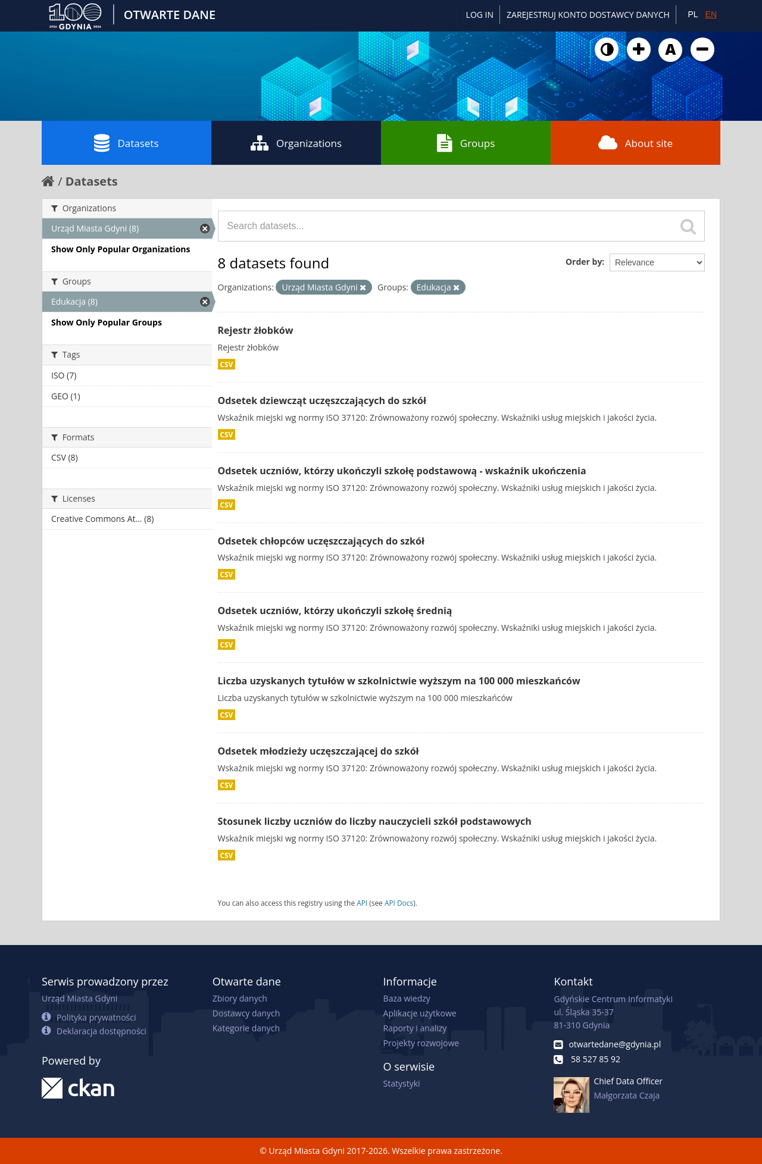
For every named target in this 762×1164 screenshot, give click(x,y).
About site (635, 143)
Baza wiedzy (406, 998)
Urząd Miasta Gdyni (79, 998)
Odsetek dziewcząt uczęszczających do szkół (322, 400)
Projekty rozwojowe (421, 1043)
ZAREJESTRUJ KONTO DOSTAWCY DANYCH (588, 14)
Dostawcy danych (246, 1013)
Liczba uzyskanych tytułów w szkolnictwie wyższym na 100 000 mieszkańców (399, 680)
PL (693, 14)
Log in (480, 14)
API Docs (399, 903)
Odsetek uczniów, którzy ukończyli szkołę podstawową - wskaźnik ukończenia (402, 470)
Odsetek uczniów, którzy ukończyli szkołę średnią (335, 610)
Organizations (296, 143)
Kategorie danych (246, 1028)
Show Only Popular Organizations (120, 249)
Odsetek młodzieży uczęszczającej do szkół (318, 751)
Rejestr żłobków (255, 330)
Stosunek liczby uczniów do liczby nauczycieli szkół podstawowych (375, 821)
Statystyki (401, 1083)
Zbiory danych (240, 998)
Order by (584, 261)
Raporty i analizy (415, 1028)
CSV (226, 364)
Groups (466, 143)
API (362, 903)
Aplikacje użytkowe (420, 1013)
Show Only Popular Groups (106, 322)
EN (711, 14)
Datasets (126, 143)
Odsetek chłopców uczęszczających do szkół (321, 540)
